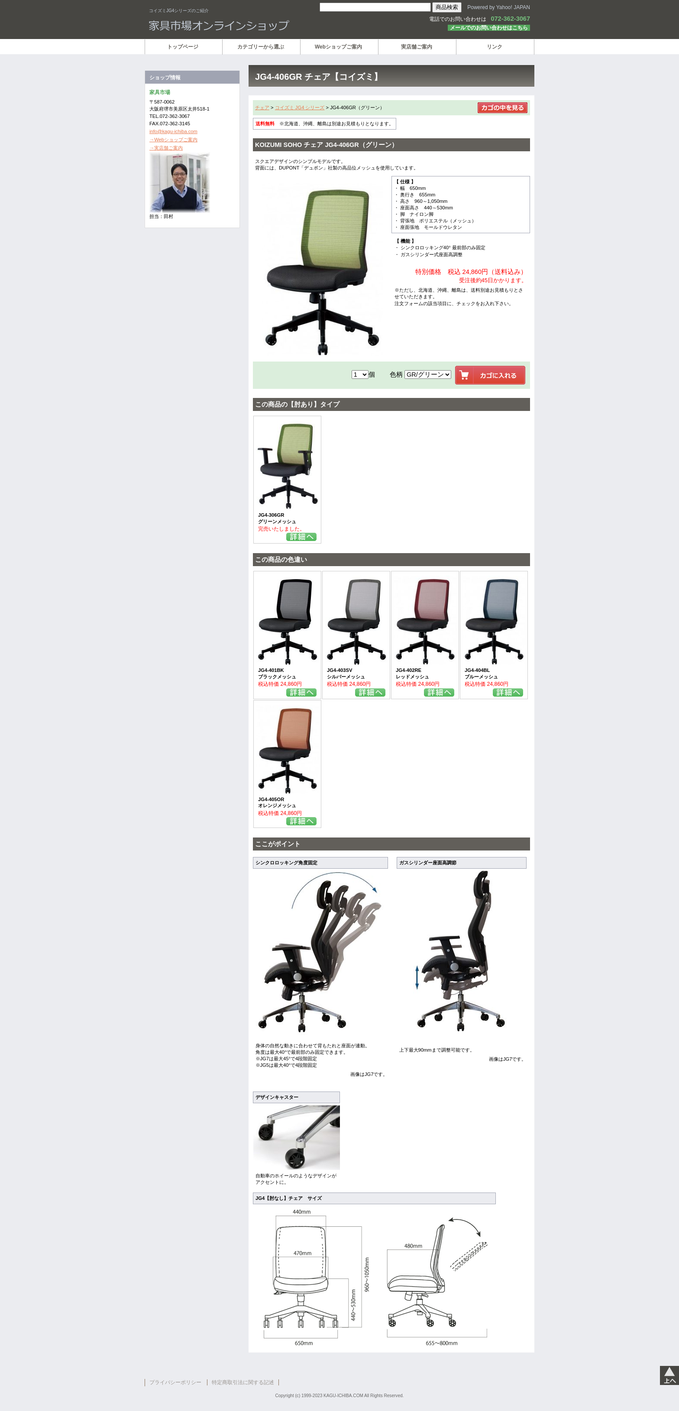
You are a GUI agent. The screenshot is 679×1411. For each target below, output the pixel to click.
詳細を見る (301, 537)
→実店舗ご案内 (166, 147)
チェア (262, 107)
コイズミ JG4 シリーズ (300, 107)
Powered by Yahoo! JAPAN (498, 7)
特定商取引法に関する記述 (243, 1382)
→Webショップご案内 (173, 139)
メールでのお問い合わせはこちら (489, 28)
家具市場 (253, 25)
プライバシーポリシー (175, 1382)
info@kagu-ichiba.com (173, 131)
